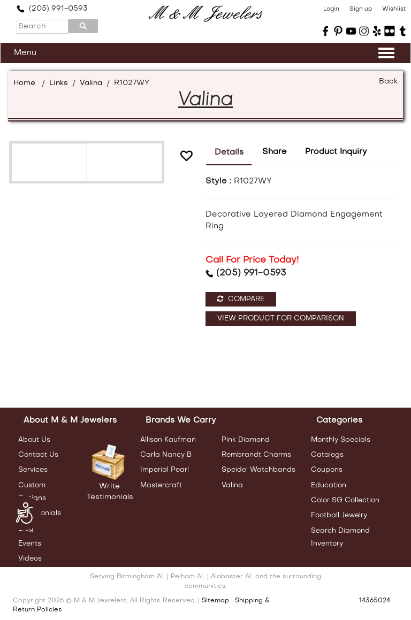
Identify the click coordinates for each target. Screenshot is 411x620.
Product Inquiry (336, 152)
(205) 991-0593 (52, 8)
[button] (186, 158)
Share (274, 152)
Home (24, 83)
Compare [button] (240, 299)
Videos (30, 558)
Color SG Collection (345, 500)
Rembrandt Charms (256, 454)
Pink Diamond (246, 440)
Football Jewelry (339, 515)
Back (388, 81)
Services (33, 469)
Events (29, 543)
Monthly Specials (340, 440)
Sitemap (215, 601)
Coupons (326, 469)
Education (328, 485)
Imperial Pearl (164, 469)
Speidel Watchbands (258, 469)
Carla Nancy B (166, 454)
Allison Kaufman (168, 440)
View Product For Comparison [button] (280, 318)
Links (58, 83)
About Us (34, 440)
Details (229, 152)
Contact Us (38, 454)
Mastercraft (161, 485)
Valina (91, 83)
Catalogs (327, 454)
